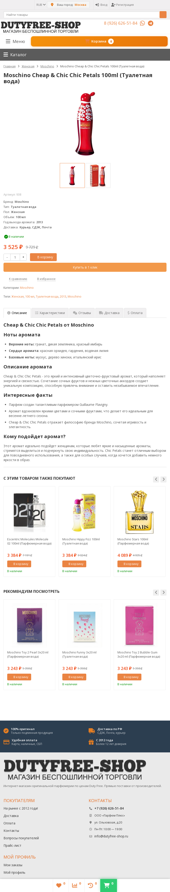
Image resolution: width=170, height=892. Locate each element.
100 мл (29, 296)
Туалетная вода (47, 296)
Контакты (11, 830)
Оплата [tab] (135, 313)
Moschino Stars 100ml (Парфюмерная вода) (133, 541)
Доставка (11, 815)
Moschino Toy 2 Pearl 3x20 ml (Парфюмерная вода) (27, 654)
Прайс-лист (12, 845)
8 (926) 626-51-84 (120, 23)
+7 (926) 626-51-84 (109, 808)
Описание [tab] (17, 313)
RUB (41, 5)
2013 (63, 296)
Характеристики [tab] (50, 313)
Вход (101, 5)
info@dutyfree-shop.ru (111, 836)
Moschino (27, 288)
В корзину (42, 257)
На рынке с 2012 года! (20, 808)
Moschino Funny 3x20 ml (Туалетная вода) (79, 654)
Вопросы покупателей (21, 838)
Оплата (9, 823)
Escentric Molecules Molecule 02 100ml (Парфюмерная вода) (29, 541)
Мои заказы (12, 865)
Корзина (99, 41)
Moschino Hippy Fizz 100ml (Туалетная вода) (81, 541)
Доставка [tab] (109, 313)
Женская (17, 296)
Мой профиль (14, 872)
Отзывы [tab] (82, 313)
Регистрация (122, 5)
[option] (72, 175)
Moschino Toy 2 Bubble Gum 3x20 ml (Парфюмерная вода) (138, 654)
